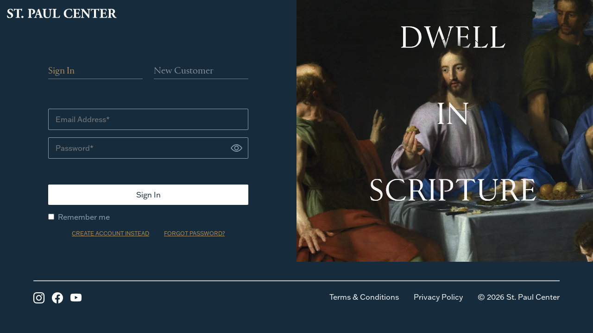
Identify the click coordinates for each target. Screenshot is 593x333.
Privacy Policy (438, 297)
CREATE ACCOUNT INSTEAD (110, 233)
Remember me (79, 217)
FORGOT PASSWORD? (194, 233)
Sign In (61, 71)
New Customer (184, 71)
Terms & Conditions (364, 297)
